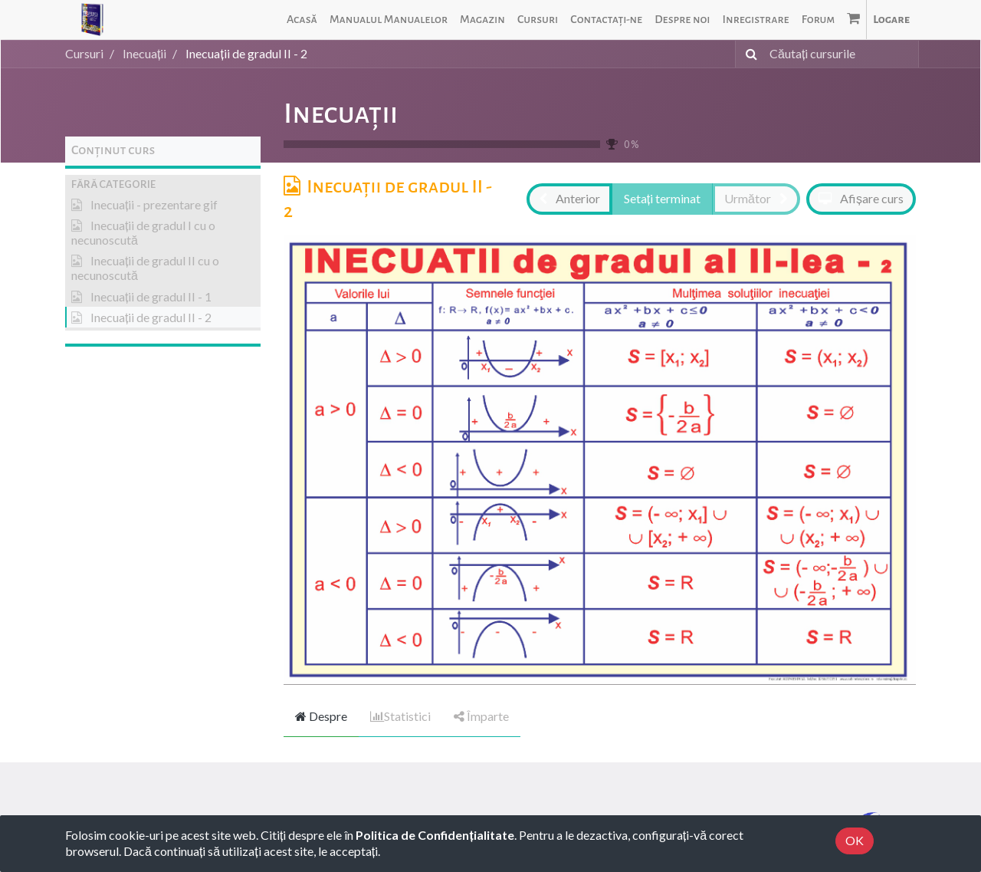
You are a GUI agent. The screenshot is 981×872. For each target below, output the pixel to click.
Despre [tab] (321, 716)
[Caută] (748, 54)
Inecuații (341, 113)
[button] (163, 184)
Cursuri (84, 53)
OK (854, 840)
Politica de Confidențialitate (434, 835)
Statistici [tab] (400, 716)
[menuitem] (302, 19)
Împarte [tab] (481, 716)
